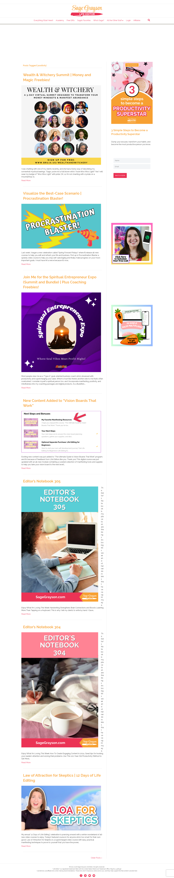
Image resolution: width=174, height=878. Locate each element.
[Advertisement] (87, 40)
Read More (25, 180)
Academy (60, 20)
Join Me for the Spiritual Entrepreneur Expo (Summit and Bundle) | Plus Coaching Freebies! (59, 282)
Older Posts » (96, 858)
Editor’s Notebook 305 (42, 481)
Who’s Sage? (98, 20)
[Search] (149, 20)
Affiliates (136, 20)
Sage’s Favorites (84, 20)
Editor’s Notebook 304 (42, 627)
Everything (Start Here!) (43, 20)
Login (128, 20)
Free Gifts (71, 20)
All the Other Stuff (114, 20)
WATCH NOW (121, 175)
